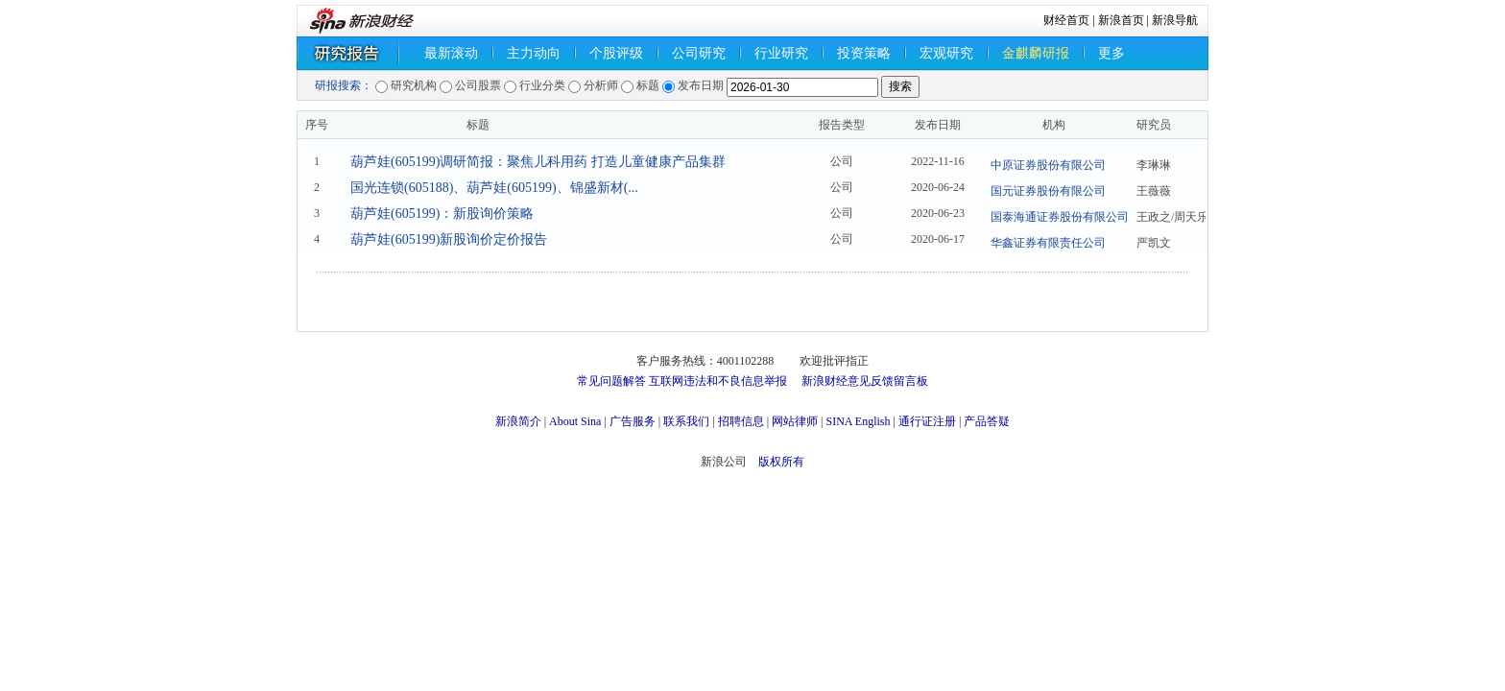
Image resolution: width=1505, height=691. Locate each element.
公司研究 (699, 53)
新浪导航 (1175, 20)
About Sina (575, 421)
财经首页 (1066, 20)
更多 (1111, 53)
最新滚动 (451, 53)
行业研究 (781, 53)
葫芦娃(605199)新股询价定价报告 (448, 239)
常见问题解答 (611, 381)
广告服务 (632, 421)
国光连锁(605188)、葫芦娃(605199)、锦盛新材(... (494, 187)
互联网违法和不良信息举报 (718, 381)
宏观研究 (946, 53)
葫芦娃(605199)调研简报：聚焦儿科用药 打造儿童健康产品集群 (538, 162)
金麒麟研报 (1035, 53)
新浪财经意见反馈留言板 (864, 381)
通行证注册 (927, 421)
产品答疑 (987, 421)
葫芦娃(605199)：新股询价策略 (442, 213)
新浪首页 (1121, 20)
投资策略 (864, 53)
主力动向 (534, 53)
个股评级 (616, 53)
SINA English (857, 421)
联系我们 (686, 421)
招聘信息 (741, 421)
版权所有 (781, 461)
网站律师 (795, 421)
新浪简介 (518, 421)
